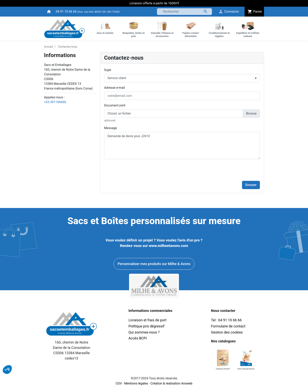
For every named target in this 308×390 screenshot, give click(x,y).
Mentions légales (136, 383)
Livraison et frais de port (147, 320)
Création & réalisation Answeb (171, 383)
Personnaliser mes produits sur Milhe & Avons (154, 264)
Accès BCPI (137, 338)
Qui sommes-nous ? (144, 332)
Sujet (107, 70)
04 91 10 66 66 (66, 11)
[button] (7, 369)
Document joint (114, 105)
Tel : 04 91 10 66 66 (226, 320)
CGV (119, 383)
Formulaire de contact (228, 326)
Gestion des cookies (227, 332)
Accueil (48, 46)
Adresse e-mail (114, 88)
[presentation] (230, 170)
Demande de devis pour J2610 (182, 145)
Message (110, 128)
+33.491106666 (55, 102)
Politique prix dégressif (146, 326)
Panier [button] (254, 11)
